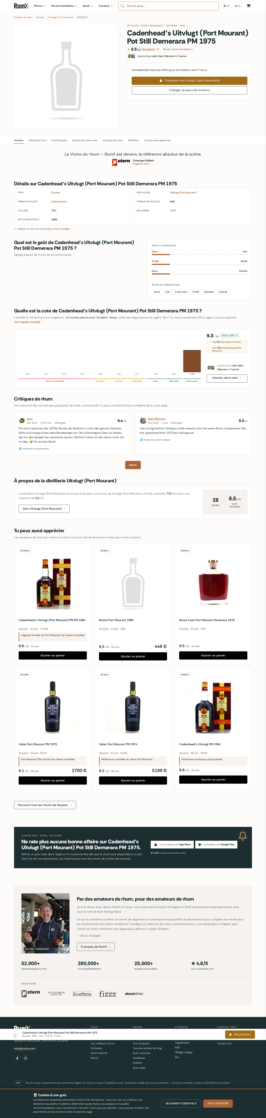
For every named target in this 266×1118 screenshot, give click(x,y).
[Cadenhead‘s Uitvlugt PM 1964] (213, 707)
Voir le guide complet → (29, 322)
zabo (30, 418)
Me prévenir (240, 1083)
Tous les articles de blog (147, 1048)
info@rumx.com (24, 1048)
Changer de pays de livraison (189, 90)
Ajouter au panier (52, 655)
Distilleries (139, 1058)
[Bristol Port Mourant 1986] (133, 583)
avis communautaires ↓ (178, 49)
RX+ (177, 1057)
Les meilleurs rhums (103, 1043)
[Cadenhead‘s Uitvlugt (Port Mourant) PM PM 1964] (53, 583)
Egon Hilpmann (157, 418)
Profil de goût (59, 140)
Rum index (139, 1067)
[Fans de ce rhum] (189, 56)
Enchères (96, 1048)
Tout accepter (218, 1103)
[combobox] (168, 6)
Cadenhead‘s (59, 201)
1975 (173, 210)
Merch (94, 1058)
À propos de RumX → (96, 947)
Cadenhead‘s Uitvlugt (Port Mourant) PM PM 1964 (52, 620)
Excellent (229, 335)
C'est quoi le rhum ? (145, 1033)
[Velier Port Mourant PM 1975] (53, 707)
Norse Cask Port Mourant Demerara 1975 (207, 620)
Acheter (18, 140)
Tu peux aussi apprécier (157, 140)
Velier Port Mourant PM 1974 (118, 744)
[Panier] (248, 6)
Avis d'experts (141, 1043)
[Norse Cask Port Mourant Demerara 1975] (213, 583)
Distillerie (133, 140)
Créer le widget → (62, 228)
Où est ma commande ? (231, 1033)
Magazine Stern (142, 163)
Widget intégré (183, 1052)
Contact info (224, 1043)
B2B (177, 1047)
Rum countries (141, 1053)
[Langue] (237, 6)
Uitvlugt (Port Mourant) (145, 25)
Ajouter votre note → (227, 378)
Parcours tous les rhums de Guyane (45, 805)
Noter (133, 465)
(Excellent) (148, 49)
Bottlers (137, 1062)
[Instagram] (25, 1058)
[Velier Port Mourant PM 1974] (133, 707)
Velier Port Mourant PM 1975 (38, 744)
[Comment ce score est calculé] (157, 49)
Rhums (95, 1033)
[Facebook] (17, 1058)
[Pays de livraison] (226, 6)
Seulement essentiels (181, 1103)
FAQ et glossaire (142, 1038)
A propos (180, 1033)
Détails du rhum (38, 140)
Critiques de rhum (113, 140)
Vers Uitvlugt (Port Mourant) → (44, 509)
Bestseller (96, 1038)
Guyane (172, 25)
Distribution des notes (85, 140)
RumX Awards (99, 1053)
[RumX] (21, 5)
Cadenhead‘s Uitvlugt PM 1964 (200, 744)
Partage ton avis (226, 1038)
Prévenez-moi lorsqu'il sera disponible (189, 80)
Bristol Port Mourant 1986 (116, 620)
